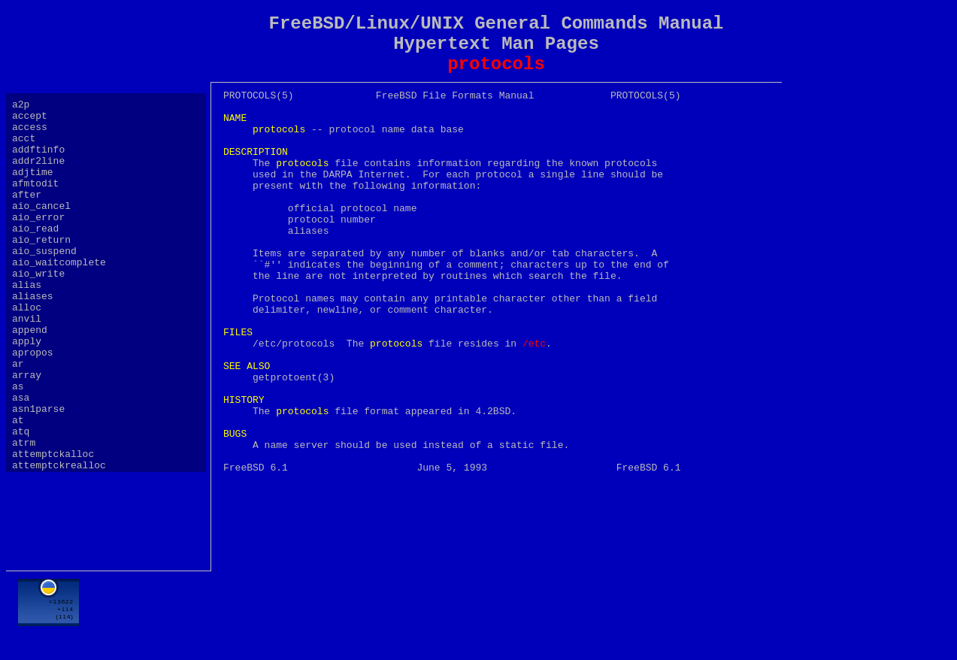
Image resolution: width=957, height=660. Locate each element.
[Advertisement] (496, 612)
